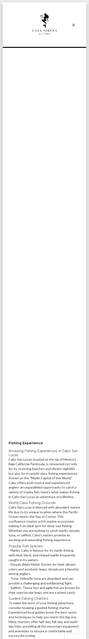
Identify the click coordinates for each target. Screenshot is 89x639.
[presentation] (77, 636)
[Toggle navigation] (74, 24)
